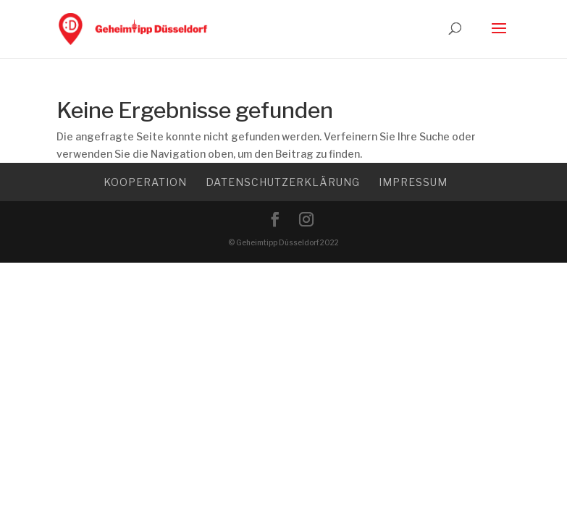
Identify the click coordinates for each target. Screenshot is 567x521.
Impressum (413, 182)
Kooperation (145, 182)
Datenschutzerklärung (283, 182)
